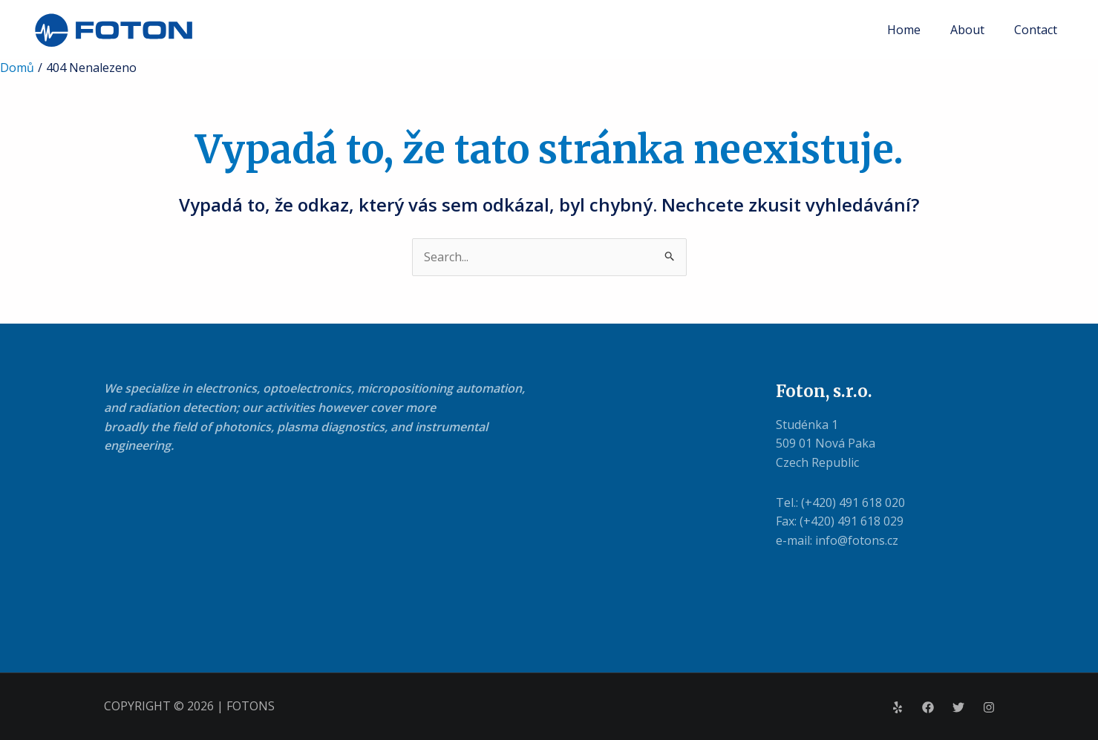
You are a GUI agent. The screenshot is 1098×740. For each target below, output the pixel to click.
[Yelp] (897, 707)
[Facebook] (928, 707)
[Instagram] (989, 707)
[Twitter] (958, 707)
